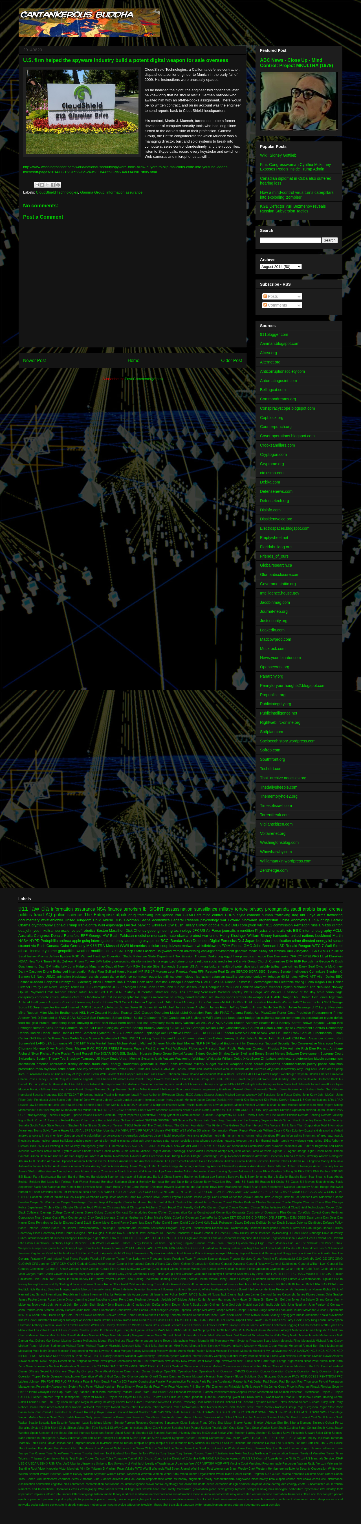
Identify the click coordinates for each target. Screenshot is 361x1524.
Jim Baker (267, 1299)
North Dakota (210, 1110)
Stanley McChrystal (204, 1432)
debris (210, 1484)
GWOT (71, 1263)
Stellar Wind (225, 1432)
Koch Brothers (103, 1320)
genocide (147, 1064)
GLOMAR (24, 1263)
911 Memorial (114, 1146)
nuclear (45, 1140)
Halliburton (47, 1279)
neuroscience (64, 930)
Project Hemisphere (67, 1397)
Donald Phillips (333, 1228)
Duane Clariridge (310, 1233)
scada (71, 1069)
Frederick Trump (114, 1258)
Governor (60, 1273)
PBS (340, 1110)
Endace (125, 1243)
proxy (148, 1140)
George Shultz (78, 1268)
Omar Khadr (132, 1371)
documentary (28, 920)
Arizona (244, 1166)
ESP (181, 1238)
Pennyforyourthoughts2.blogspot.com (292, 685)
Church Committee (271, 961)
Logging (292, 1325)
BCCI (165, 941)
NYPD (34, 941)
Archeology (186, 1166)
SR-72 (282, 1412)
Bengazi (94, 1181)
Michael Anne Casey (329, 1340)
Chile (220, 1028)
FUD (218, 1033)
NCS (321, 1350)
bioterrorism (304, 1058)
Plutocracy (196, 1048)
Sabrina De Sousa (190, 1120)
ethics (75, 1489)
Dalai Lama (314, 1217)
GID (320, 1002)
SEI (193, 1412)
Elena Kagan (315, 982)
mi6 (166, 976)
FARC (297, 1002)
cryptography (42, 925)
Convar (292, 1212)
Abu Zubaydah (298, 951)
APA (211, 1022)
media (252, 951)
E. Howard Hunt (59, 1084)
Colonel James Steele (78, 1212)
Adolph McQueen (229, 1151)
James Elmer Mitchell (158, 1007)
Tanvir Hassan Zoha (60, 1443)
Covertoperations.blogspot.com (287, 436)
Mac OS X (131, 1104)
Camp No (134, 1197)
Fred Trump (70, 1258)
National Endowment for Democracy (237, 1043)
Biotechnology (325, 1181)
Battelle (294, 1176)
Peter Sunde (144, 1386)
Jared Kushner (136, 1299)
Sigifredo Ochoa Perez (327, 1422)
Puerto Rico (160, 1397)
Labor (249, 1320)
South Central (307, 1427)
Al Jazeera (92, 1156)
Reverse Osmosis (170, 1402)
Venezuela (209, 992)
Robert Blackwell (83, 1407)
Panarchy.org (271, 676)
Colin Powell (135, 1079)
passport (36, 1499)
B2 (296, 1171)
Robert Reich (226, 1407)
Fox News (49, 987)
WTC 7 (318, 946)
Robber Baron (27, 1407)
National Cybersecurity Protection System (152, 1355)
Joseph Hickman (144, 1099)
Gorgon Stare (34, 1273)
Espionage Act (155, 1033)
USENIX (42, 1463)
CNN (117, 1002)
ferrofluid (121, 1489)
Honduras (50, 1094)
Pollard (97, 1115)
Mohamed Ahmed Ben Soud (307, 1345)
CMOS (220, 1192)
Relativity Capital (114, 1402)
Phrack (315, 1386)
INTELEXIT (71, 1094)
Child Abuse (103, 920)
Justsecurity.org (273, 620)
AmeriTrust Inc (128, 1161)
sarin (249, 1499)
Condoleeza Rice (195, 982)
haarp (238, 956)
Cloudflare (119, 1079)
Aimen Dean (38, 1156)
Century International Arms (193, 1202)
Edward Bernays (101, 1084)
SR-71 (273, 1412)
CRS (304, 1192)
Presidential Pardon (200, 1392)
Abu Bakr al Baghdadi (312, 1146)
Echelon (216, 1238)
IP (81, 1094)
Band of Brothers (79, 1176)
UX (93, 1130)
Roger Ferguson (307, 1407)
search (258, 1499)
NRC (107, 1110)
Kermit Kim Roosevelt (248, 1099)
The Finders (214, 1125)
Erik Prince (326, 1243)
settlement (285, 1499)
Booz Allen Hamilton (152, 982)
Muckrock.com (272, 648)
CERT (180, 1192)
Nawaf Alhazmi (333, 1355)
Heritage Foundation (252, 1279)
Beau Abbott (335, 1176)
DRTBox (283, 1217)
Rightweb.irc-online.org (280, 722)
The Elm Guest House (328, 1443)
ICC (60, 1094)
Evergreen (49, 1248)
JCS (115, 987)
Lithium (244, 1325)
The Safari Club (140, 1448)
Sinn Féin (91, 1427)
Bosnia (221, 1074)
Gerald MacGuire (128, 1268)
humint (44, 1022)
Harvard (167, 1038)
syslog (122, 1504)
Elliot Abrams (191, 1084)
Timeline (75, 1453)
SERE (119, 992)
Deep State (133, 951)
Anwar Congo (138, 1166)
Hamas (60, 1279)
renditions (179, 1499)
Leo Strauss (68, 1104)
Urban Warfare (184, 1463)
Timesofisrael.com (276, 805)
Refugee (74, 1402)
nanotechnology (181, 976)
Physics (261, 930)
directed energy (314, 941)
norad (189, 997)
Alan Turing (172, 1156)
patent (89, 1140)
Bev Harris (233, 1181)
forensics (193, 1135)
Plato (102, 1392)
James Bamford (261, 1294)
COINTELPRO (308, 956)
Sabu (206, 1120)
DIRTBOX (261, 1217)
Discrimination (202, 1228)
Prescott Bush (215, 1048)
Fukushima (310, 961)
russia (316, 925)
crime (296, 941)
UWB (66, 1463)
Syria (241, 915)
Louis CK (54, 1330)
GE (324, 1258)
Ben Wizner (80, 1181)
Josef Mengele (158, 1310)
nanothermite (221, 1494)
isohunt (66, 1494)
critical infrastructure (65, 997)
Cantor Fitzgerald (171, 1197)
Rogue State (327, 1407)
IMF (140, 971)
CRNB (296, 1192)
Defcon (301, 1079)
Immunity (98, 1289)
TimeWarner (61, 1453)
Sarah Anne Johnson (189, 1417)
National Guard (136, 1110)
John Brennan (264, 946)
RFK (201, 971)
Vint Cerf (85, 1468)
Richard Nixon (28, 1053)
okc (139, 1022)
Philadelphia (236, 1386)
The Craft (306, 1443)
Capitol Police (193, 1197)
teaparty (229, 1140)
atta (224, 1017)
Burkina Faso (87, 1192)
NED (339, 1350)
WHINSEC (172, 1130)
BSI (20, 1176)
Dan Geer (329, 1217)
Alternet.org (270, 362)
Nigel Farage (278, 1361)
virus (310, 1140)
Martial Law (210, 1104)
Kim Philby (271, 1099)
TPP (271, 1437)
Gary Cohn (173, 1263)
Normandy (41, 1366)
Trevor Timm (334, 1453)
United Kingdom (78, 920)
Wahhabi (199, 1058)
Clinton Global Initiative (265, 1207)
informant (309, 1135)
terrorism (132, 909)
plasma (125, 1140)
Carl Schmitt (220, 1197)
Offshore (61, 1371)
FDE (165, 1248)
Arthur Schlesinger (300, 1166)
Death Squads (286, 1222)
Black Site (40, 1186)
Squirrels (129, 1432)
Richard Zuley (318, 1402)
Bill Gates (292, 1181)
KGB (75, 956)
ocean (323, 1494)
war (223, 920)
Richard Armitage (330, 1048)
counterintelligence (132, 1484)
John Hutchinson (247, 1304)
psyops (148, 941)
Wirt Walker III (274, 992)
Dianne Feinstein (237, 982)
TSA (315, 920)
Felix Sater (284, 1084)
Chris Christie (64, 1207)
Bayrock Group (324, 1022)
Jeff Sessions (266, 1094)
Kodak (118, 1320)
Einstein (260, 1002)
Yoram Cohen (334, 1474)
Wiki (101, 925)
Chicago (175, 982)
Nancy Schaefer (113, 1355)
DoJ (241, 941)
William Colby (232, 1058)
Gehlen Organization (194, 1263)
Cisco (126, 1002)
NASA (23, 941)
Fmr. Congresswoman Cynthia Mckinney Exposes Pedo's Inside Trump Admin (295, 167)
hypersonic (312, 1489)
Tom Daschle (133, 1453)
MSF (235, 1330)
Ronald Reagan (298, 946)
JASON (85, 1007)
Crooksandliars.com (277, 445)
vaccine (189, 1022)
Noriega (39, 1048)
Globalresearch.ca (276, 565)
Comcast (122, 1212)
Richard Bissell (214, 1402)
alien (217, 1017)
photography (321, 930)
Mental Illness (106, 1043)
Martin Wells (273, 1335)
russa (241, 1499)
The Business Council (260, 1443)
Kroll (135, 1320)
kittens (76, 1494)
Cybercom (192, 1217)
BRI (340, 1171)
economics (161, 920)
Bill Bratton (262, 1181)
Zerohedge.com (274, 870)
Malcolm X (145, 1104)
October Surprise (280, 1110)
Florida (237, 946)
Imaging (65, 1289)
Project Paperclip (128, 1115)
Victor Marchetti (69, 1468)
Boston (97, 1002)
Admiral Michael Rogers (145, 1151)
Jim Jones (292, 1299)
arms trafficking (329, 915)
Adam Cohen (102, 1151)
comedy (253, 915)
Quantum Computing (217, 1397)
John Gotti (228, 1304)
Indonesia (153, 1289)
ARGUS (197, 1146)
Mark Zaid (232, 1335)
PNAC (224, 1012)
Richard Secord (298, 1402)
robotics (89, 930)
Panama (236, 1012)
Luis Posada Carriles (75, 1330)
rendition (247, 930)
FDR (172, 1248)
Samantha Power (113, 1417)
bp (258, 1017)
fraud (39, 914)
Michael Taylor (75, 1345)
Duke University (332, 1233)
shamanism (300, 1499)
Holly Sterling (60, 1284)
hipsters (240, 1489)
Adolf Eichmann (206, 1151)
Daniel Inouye (245, 1079)
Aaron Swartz (187, 1069)
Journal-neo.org (274, 611)
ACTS (136, 1146)
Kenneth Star (201, 1315)
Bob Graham (126, 982)
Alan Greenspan (153, 1156)
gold (35, 1022)
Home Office (112, 1284)
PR (69, 1381)
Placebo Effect (88, 1392)
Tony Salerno (184, 1453)
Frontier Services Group (245, 1258)
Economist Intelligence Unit (240, 1238)
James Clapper (204, 1094)
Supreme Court (331, 1053)
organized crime (172, 961)
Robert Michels (207, 1407)
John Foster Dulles (288, 1094)
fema (156, 961)
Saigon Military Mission (33, 1417)
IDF (82, 987)
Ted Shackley (70, 1058)
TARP (236, 1437)
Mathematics (328, 1335)
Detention (200, 941)
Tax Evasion (184, 956)
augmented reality (200, 1479)
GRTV (54, 1263)
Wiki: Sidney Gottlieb (278, 155)
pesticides (272, 1064)
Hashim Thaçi (124, 1279)
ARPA (208, 1146)
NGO (100, 1110)
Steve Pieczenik (293, 1432)
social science (40, 1504)
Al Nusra (106, 1156)
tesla (231, 961)
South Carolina (288, 1427)
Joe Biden (280, 1007)
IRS (147, 971)
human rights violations (260, 1135)
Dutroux (114, 1238)
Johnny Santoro (65, 1310)
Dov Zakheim (209, 1002)
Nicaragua (325, 1043)
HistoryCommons (39, 1284)
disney (73, 1064)
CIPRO (202, 1192)
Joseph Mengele (185, 1099)
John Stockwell (279, 1038)
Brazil (247, 1186)
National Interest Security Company (203, 1355)
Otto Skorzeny (266, 1376)
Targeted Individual (86, 1443)
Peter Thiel (160, 1386)
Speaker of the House (53, 1432)
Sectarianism (47, 1422)
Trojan (80, 1458)
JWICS (192, 1294)
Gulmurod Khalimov (236, 1273)
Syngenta (178, 1437)
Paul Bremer (155, 1048)
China (284, 920)
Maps (105, 1335)
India (56, 966)
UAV (99, 961)
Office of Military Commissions (221, 1366)
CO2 (245, 1192)
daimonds (190, 1484)
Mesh (275, 1340)
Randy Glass (254, 1115)
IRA (317, 1284)
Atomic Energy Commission (99, 1171)
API (188, 1146)
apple (76, 941)
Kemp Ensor (136, 1315)
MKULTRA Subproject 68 (199, 1330)
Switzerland (26, 1058)
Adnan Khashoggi (174, 1151)
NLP (199, 1043)
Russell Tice (91, 1053)
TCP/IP (246, 1437)
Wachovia (158, 1468)
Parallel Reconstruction (171, 1381)
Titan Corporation (308, 1125)
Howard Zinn (179, 1284)
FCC (158, 1248)
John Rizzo (156, 987)
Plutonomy (113, 1392)
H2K (274, 1273)
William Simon (116, 1474)
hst (109, 997)
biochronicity (260, 1479)
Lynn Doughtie (124, 1330)
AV (229, 1146)
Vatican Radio (306, 1463)
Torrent (209, 1453)
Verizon (321, 1463)
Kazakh (122, 1315)
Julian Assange (299, 1007)
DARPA (130, 925)
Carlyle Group (246, 961)
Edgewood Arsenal (283, 1238)
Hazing (139, 1279)
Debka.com (270, 482)
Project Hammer (42, 1397)
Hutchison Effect (249, 1284)
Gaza (84, 1038)
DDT (233, 1217)
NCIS (314, 1350)
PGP (21, 1115)
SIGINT (156, 909)
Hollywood (164, 951)
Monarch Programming (73, 1350)
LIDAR (202, 1320)
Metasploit (308, 1340)
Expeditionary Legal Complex (76, 1248)
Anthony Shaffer (258, 1022)
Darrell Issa (136, 1222)
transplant (175, 1504)
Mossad (112, 946)
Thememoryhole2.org (279, 796)
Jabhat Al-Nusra (209, 1294)
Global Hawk (215, 1268)
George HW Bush (103, 935)
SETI (200, 1412)
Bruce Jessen (236, 1074)
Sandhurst (153, 1417)
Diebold (23, 1084)
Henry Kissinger (233, 935)
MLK (120, 1104)
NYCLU (89, 1355)
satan (166, 1140)
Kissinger (59, 1320)
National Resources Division (304, 1355)
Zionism (106, 1479)
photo (77, 1499)
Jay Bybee (214, 1038)
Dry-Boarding (279, 1233)
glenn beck (216, 1489)
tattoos (131, 1504)
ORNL (152, 1366)
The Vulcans (272, 1125)
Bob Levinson (86, 1186)
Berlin (86, 1074)
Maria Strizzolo (164, 1335)
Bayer (303, 1176)
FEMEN (182, 1248)
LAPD (40, 1043)
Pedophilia (49, 941)
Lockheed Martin (329, 935)
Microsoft (128, 1345)
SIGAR (106, 1053)
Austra (178, 1171)
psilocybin (137, 1499)
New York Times (40, 961)
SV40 (315, 1412)
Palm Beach (102, 1381)
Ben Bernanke (277, 956)
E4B (73, 1084)
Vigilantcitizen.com (276, 824)
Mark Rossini (186, 1104)
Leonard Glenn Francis (186, 1325)
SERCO (242, 971)
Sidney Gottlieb (206, 1053)
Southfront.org (272, 759)
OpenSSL (170, 1371)
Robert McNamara (185, 1407)
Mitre (43, 1012)
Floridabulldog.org (276, 547)
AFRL (144, 1146)
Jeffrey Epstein (60, 956)
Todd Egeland (114, 1453)
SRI (174, 1120)
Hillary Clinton (195, 925)
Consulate (238, 1212)
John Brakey (116, 1304)
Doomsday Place (29, 1233)
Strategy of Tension (110, 1125)
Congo (148, 1079)
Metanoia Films (290, 1340)
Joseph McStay (226, 1310)
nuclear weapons (230, 1064)
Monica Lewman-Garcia (104, 1350)
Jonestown (124, 1310)
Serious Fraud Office (202, 1422)
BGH (301, 1171)
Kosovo (330, 1038)
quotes (157, 1140)
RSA (136, 966)
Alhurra (23, 1161)
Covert (158, 1079)
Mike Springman (162, 1345)
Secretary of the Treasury (243, 1120)
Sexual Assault (183, 1053)
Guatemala (109, 1038)
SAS (161, 1412)
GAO (318, 1258)
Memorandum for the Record (153, 1340)
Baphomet (190, 1176)
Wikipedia (213, 1058)
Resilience (150, 1402)
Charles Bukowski (331, 1074)
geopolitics (66, 951)
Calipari (80, 1197)
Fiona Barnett (320, 1084)
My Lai (270, 1350)
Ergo (261, 1243)
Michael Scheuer (152, 1043)
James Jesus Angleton (191, 1007)
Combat (110, 1212)
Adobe (191, 1151)
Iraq (295, 915)
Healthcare (152, 1279)
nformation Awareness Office (291, 1494)
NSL (83, 1012)
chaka (307, 1479)
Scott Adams (326, 1417)
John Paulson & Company (325, 1304)
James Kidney (305, 1294)
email (105, 1064)
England (189, 1243)
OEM (105, 1366)
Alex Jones (319, 997)
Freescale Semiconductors (211, 1258)
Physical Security (331, 1386)
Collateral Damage (39, 1212)
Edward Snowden (242, 920)
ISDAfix (333, 1284)
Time (49, 1453)
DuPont (294, 1233)
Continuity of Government (293, 1028)
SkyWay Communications (126, 1427)
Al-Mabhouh (121, 1156)
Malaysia (260, 987)
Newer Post (34, 360)
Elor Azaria (112, 1243)
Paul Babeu (270, 1381)
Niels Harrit (261, 1361)
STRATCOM (296, 1412)
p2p (330, 1494)
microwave (161, 997)
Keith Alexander (311, 1038)
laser (71, 1022)
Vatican (168, 1058)
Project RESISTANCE (137, 1397)
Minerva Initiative (232, 1345)
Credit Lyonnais (105, 1217)
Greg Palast (156, 1273)
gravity (229, 1489)
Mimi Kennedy (210, 1345)
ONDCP (246, 1110)
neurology (177, 997)
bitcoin (319, 1058)
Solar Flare (244, 1427)
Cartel (265, 1074)
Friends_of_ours (274, 556)
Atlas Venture (47, 1171)
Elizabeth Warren (279, 1002)
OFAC (114, 1366)
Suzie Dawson (161, 1437)
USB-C (22, 1463)
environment (225, 951)
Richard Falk (233, 1402)
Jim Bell (280, 1299)
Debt (293, 1079)
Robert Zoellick (264, 1407)
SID (218, 1412)
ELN (138, 1238)
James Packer (27, 1299)
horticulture (296, 1489)
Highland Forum (332, 1279)
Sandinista (168, 1417)
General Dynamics (233, 1263)
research (193, 1499)
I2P (278, 1284)
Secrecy (273, 971)
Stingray (183, 966)
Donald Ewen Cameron (78, 1033)
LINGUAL (213, 1320)
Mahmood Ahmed (303, 1330)
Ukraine (199, 1017)
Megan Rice (106, 1340)
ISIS (90, 987)
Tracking (248, 1453)
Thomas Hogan (299, 1448)
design (233, 1484)
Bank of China (162, 1176)
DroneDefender (260, 1233)
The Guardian (27, 1448)
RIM (257, 1397)
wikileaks (159, 925)
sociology (217, 1140)
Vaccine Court (239, 1463)
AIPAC (304, 976)
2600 (41, 1146)
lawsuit (338, 1135)
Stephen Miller (77, 1125)
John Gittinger (211, 1304)
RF (235, 1115)
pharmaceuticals (294, 1064)
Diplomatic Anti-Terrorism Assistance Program (146, 1228)
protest (195, 935)
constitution (26, 1064)
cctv (299, 1479)
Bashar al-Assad (30, 982)
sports (230, 997)
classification (26, 1484)
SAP (154, 1412)
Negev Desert (58, 1361)
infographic (126, 997)
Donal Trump (51, 1033)
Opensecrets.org (274, 667)
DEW (213, 982)
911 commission (279, 925)
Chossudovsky (236, 1028)
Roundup (90, 1412)
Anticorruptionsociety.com (282, 371)
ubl (302, 915)
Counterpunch (77, 1217)
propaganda (277, 909)
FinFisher (283, 1033)
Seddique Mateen (101, 1422)
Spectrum (97, 1432)
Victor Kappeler (48, 1468)
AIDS (152, 1146)
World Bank (171, 1474)
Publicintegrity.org (275, 704)
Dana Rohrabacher (40, 1222)
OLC (137, 1012)
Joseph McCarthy (203, 1310)
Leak (55, 1104)
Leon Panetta (178, 971)
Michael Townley (96, 1345)
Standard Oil (144, 1432)
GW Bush (175, 925)
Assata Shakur (28, 1171)
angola (33, 1135)
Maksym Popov (38, 1335)
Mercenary (222, 1340)
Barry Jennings (257, 1176)
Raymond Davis (42, 992)
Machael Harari (256, 1330)
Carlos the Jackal (240, 1197)
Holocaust (76, 1284)
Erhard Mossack (276, 1243)
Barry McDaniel (278, 1176)
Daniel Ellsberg (64, 1222)
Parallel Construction (141, 1381)
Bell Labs (47, 1181)
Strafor (92, 1125)
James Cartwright (283, 1294)
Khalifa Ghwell (27, 1320)
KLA (28, 1315)
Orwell (153, 1376)
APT (174, 1069)
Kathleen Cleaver (104, 1315)
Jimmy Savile (262, 1007)
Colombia (138, 1002)
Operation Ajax (188, 1371)
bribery (108, 961)
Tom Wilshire (150, 1453)
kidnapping (59, 1022)
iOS (322, 1489)
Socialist (177, 1427)
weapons (259, 997)
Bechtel (23, 1181)
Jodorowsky (39, 1304)
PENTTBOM (328, 1376)
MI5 (113, 1104)
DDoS (241, 1217)
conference (77, 1484)
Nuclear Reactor (120, 1012)
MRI (227, 1330)
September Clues (176, 1422)
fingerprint (134, 1489)
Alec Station (235, 1022)
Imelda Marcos (81, 1289)
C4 (118, 1192)
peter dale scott (246, 966)
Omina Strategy (152, 1371)
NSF (206, 1043)
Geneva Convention (31, 1268)
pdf (79, 930)
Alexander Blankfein (241, 1156)
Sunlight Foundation (115, 1437)
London (89, 1104)
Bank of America (54, 1074)
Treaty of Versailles (312, 1453)
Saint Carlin (57, 1417)
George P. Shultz (56, 1268)
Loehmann (279, 1325)
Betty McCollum (214, 1181)
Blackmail (54, 1186)
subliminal (110, 1069)
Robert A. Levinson (47, 1120)
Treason (294, 1453)
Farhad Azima (264, 1248)
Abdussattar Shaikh (209, 1069)
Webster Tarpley (230, 992)
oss (145, 1022)
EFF (84, 935)
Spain (34, 1432)
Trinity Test (68, 1458)
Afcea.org (268, 353)
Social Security (333, 1120)
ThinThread (280, 1448)
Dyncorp (103, 1033)
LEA (49, 1043)
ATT (313, 976)
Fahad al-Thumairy (218, 1248)
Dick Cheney (136, 930)
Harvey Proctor (104, 1279)
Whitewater (335, 1468)
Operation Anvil (209, 1371)
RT (263, 1397)
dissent (158, 1135)
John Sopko (57, 1099)
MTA (242, 1330)
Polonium (110, 1115)
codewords (43, 1484)
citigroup (69, 1135)
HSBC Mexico (306, 1273)
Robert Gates (120, 1407)
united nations (302, 935)
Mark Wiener (216, 1335)
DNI (225, 1079)
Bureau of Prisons (66, 1192)
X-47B (276, 1474)
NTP (75, 1355)
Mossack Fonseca (227, 1350)
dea (21, 930)
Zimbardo (86, 1479)
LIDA (193, 1320)
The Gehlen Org (234, 1125)
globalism (206, 1135)
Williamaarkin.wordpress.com (285, 861)
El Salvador (145, 1084)
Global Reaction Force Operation (246, 1268)
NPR (42, 1355)
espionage (114, 925)
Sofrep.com (270, 750)
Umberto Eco (104, 1463)
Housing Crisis (151, 1284)
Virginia (159, 1130)
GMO (248, 946)
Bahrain (62, 1176)
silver (313, 1499)
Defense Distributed (309, 1222)
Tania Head (38, 1443)
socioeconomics (250, 976)
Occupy (147, 1012)
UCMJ (210, 1458)
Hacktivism (25, 1279)
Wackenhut (183, 1058)
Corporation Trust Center (34, 1217)
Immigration (102, 987)
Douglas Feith (83, 1233)
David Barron (171, 1222)
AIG (204, 1022)
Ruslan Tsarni (71, 1053)
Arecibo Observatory (224, 1166)
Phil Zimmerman (217, 1386)
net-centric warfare (249, 1494)
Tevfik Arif (140, 1125)
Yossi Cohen (26, 1479)
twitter (199, 1504)
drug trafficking (140, 915)
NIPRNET (24, 1355)
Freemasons (322, 1033)
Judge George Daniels (211, 1099)
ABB (128, 1146)
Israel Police (169, 1294)
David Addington (186, 1002)
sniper (330, 1499)
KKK (231, 1099)
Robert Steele (245, 1407)
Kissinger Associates (79, 1320)
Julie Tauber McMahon (301, 1310)
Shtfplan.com (271, 731)
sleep (321, 1499)
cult (181, 1484)
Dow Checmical (149, 1233)
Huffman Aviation (199, 1284)
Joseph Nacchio (247, 1310)
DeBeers (249, 1222)
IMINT (310, 1284)
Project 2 (327, 1392)
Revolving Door (193, 1402)
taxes (170, 1022)
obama (182, 935)
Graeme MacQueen (80, 1273)
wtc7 (261, 925)
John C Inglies (134, 1304)
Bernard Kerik (43, 1028)
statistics (95, 1069)
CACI (249, 1074)
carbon (290, 1479)
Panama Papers (132, 1048)
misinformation (182, 1494)
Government (296, 1089)
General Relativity (258, 1263)
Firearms (309, 1002)
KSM (295, 1038)
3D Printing (52, 1146)
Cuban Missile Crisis (157, 1217)
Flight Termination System (143, 1253)
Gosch (49, 1273)
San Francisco (100, 1017)
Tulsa (109, 1458)
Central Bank (166, 1202)
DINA (219, 1079)
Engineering (174, 1243)
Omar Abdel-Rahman (109, 1371)
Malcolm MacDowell (62, 1335)
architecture (285, 1058)
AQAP (220, 1022)
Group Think (173, 1273)
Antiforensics (61, 1166)
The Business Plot (288, 1443)
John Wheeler (93, 1099)
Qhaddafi (196, 1397)
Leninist (165, 1325)
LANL (170, 1320)
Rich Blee (308, 1048)
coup (164, 946)
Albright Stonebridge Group (209, 1156)
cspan (104, 976)
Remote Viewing (332, 1115)
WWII (124, 946)
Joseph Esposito (180, 1310)
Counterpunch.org (276, 426)
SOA (115, 1053)
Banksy (284, 1022)
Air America (55, 1156)
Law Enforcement (40, 1104)
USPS (86, 1130)
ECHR (124, 1238)
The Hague (45, 1448)
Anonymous (300, 920)
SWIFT (324, 1412)
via (292, 1140)
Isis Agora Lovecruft (140, 1294)
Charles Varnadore (268, 1202)
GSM (63, 1263)
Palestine (140, 956)
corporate (42, 997)
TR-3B (280, 1437)
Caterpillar (115, 1202)
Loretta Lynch (328, 1325)
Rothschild (105, 1120)
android (23, 1135)
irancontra (281, 935)
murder (95, 1022)
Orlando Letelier (137, 1376)
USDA (32, 1463)
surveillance (205, 909)
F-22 (125, 1248)
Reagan (211, 971)
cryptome (49, 951)
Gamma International (130, 1263)
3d (198, 1022)
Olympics (88, 1371)
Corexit (316, 1212)
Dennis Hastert (29, 1033)
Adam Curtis (120, 1151)
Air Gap (69, 1156)
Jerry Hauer (240, 1299)
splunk (62, 1504)
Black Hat (142, 1074)
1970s (140, 1069)
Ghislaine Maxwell (231, 1089)
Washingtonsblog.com (279, 842)
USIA (78, 1130)
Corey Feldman (332, 1212)
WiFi (209, 1017)
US (248, 1458)
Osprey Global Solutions (240, 1376)
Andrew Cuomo (234, 1161)
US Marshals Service (320, 1458)
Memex (239, 1104)
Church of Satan (260, 1028)
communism (334, 1058)
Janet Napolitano (99, 1299)
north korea (127, 1022)
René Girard (134, 1402)
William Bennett (28, 1474)
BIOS (308, 1171)
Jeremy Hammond (219, 1299)
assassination (179, 909)
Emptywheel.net (274, 537)
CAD (124, 1192)
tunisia (285, 1140)
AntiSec (47, 1166)
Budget (324, 1186)
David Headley (279, 1079)
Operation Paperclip (204, 1012)
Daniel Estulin (83, 1222)
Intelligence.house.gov (279, 593)
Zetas (75, 1479)
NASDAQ (303, 1350)
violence (300, 1140)
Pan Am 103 (119, 1381)
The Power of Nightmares (112, 1448)
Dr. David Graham (201, 1233)
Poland (87, 1115)
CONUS (255, 1192)
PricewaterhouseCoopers (230, 1392)
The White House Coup (237, 1448)
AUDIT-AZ (219, 1146)
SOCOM (83, 1017)
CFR (293, 956)
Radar (270, 1397)
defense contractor (134, 976)
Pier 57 (23, 1392)
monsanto (159, 935)
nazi (105, 1022)
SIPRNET (164, 1120)
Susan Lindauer (140, 1437)
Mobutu (283, 1345)
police (59, 914)
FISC (240, 1084)
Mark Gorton (183, 1335)
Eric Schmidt (309, 1243)
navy (233, 1494)
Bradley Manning (156, 1028)
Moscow (162, 1350)
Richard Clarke (66, 992)
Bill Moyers (307, 1181)
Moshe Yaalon (196, 1350)
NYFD (98, 1355)
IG (289, 1284)
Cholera (49, 1207)
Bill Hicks (96, 1028)
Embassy (207, 1084)
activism (118, 1479)
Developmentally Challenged (96, 1228)
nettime (267, 1494)
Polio (153, 1392)
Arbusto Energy (168, 1166)
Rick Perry (336, 1402)
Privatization (311, 1392)
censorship (122, 961)
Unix (117, 1130)
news (113, 1022)
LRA (331, 1099)
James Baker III (130, 1007)
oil (232, 966)
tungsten (188, 1504)
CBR (141, 1192)
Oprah (321, 1110)
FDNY (232, 1084)
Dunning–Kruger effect (92, 1238)
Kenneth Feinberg (157, 1315)
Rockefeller (49, 1017)
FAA (132, 1248)
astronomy (180, 1479)
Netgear (81, 1361)
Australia (25, 935)
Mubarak (246, 1350)
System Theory (47, 1058)
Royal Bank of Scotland (112, 1412)
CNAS (230, 1192)
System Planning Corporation (205, 1437)
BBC (339, 976)
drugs (325, 920)
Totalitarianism (224, 1453)
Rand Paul (46, 1402)
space (338, 941)
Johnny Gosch (112, 1099)
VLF (146, 1130)
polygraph (137, 1140)
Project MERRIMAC (94, 1397)
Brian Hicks (259, 1186)
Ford (180, 1253)
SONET (263, 1412)
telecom (241, 1140)
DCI (212, 1079)
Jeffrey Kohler (197, 1299)
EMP (145, 1238)
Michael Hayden (280, 987)
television (147, 1504)
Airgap (80, 1156)
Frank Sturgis (85, 1089)
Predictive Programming (314, 1012)
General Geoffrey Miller (131, 1089)
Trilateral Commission (45, 1458)
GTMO (323, 951)
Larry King (310, 1320)
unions (227, 1504)
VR (151, 1130)
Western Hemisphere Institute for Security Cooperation (291, 1468)
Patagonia (239, 1381)
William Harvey (72, 1474)
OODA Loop (260, 1110)
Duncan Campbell (65, 1238)
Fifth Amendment (307, 1248)
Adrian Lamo (250, 1151)
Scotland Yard (308, 1417)
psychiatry (157, 1022)
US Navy (37, 976)
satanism (218, 976)
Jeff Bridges (179, 1299)
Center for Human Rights (140, 1202)
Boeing (138, 1028)
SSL (123, 1053)
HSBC (133, 1038)
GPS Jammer (41, 1263)
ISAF (324, 1284)
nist (196, 976)
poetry (311, 1064)
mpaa (35, 1140)
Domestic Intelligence (264, 1228)
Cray (91, 1217)
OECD (97, 1366)
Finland (64, 1253)
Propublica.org (272, 695)
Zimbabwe (268, 1058)
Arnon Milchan (277, 1166)
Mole (36, 1350)
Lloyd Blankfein (331, 956)
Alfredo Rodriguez (331, 1156)
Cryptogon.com (273, 454)
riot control (207, 1499)
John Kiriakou (78, 966)
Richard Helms (277, 1402)
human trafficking (276, 915)
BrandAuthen (234, 1186)
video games (251, 1504)
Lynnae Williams (146, 1330)
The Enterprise (99, 914)
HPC (292, 1273)
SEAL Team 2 (181, 1412)
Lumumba (60, 1043)
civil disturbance (332, 1479)
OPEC (143, 1366)
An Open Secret (175, 1161)
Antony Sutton (100, 1166)
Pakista (77, 1381)
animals (44, 1135)
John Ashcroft (57, 1304)
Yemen (178, 951)
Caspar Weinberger (74, 1202)
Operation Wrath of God (97, 1376)
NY (81, 1355)
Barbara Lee (207, 1176)
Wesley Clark (247, 1468)
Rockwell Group (285, 1407)
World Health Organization (197, 1474)
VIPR (138, 1130)
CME (211, 1192)
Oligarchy (74, 1371)
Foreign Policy (193, 1253)
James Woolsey (246, 1094)
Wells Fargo (253, 992)
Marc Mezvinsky (120, 1335)
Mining (338, 1104)
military (226, 909)
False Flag (96, 971)
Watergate (256, 1130)
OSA (160, 1366)
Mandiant (95, 1335)
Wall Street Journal (177, 1468)
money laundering (127, 941)
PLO (64, 1381)
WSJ (183, 1130)
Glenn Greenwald (256, 1089)
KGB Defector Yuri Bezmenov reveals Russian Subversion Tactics (293, 208)
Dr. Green (220, 1233)
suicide (264, 966)
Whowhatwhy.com (276, 851)
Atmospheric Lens (68, 1171)
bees (231, 1017)
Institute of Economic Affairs (192, 1289)
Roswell (78, 1412)
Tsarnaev (87, 1058)
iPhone (280, 1135)
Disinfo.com (270, 510)
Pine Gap (56, 1392)
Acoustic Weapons (30, 1151)
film (103, 997)
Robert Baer (63, 1407)
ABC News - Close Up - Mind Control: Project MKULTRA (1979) (296, 62)
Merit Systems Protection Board (251, 1340)
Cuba (64, 946)
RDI (243, 1397)
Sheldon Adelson (265, 1422)
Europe (36, 1248)
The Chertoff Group (160, 1125)
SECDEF (151, 1120)
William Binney (259, 935)
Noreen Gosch (191, 1110)
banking (144, 925)
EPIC (174, 1238)
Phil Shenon (197, 1386)
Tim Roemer (37, 1453)
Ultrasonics (87, 1463)
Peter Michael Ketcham (101, 1386)
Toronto (199, 1453)
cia (45, 908)
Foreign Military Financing (47, 1089)
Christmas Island (118, 1207)
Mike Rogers (325, 1104)
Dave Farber (153, 1222)
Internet (73, 1007)
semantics (271, 1499)
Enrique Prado (205, 1243)
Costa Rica (59, 1217)
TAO (228, 1437)
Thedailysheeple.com (278, 787)
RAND (35, 1017)
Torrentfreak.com (275, 815)
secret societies (181, 1140)
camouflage (334, 992)
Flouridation (168, 1253)
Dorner (69, 1233)
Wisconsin (133, 1474)
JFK (196, 930)
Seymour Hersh (271, 1120)
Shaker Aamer (243, 1422)
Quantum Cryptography (216, 1115)
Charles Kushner (244, 1202)
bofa (272, 1479)
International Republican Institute (67, 1294)
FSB (210, 1033)
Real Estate (226, 971)
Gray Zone (125, 1273)
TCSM (256, 1437)
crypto (328, 1017)
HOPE (122, 1038)
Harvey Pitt (86, 1279)
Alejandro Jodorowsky (281, 1069)
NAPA (292, 1350)
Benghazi (107, 1181)
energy (116, 1064)
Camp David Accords (113, 1197)
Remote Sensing (309, 1115)
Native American (157, 1110)
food (21, 1022)
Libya (311, 915)
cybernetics (130, 1135)
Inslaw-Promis (37, 956)
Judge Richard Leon (272, 1310)
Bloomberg (83, 1002)
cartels (93, 976)
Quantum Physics (266, 1048)
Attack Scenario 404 (131, 1171)
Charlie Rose (26, 1079)
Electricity (56, 1243)
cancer (280, 1017)
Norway (337, 987)
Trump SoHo (42, 1130)
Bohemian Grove (178, 1074)
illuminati (161, 1064)
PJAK (50, 1381)
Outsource (284, 1376)
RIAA (250, 1397)
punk (148, 1499)
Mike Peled (142, 1345)
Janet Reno (118, 1299)
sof (270, 951)
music (225, 925)
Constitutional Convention (214, 1212)
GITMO (189, 915)
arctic (168, 1479)
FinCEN (325, 1248)
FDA (203, 1033)
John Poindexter (37, 1099)
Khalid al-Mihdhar (331, 1315)
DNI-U (273, 1217)
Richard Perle (50, 1053)
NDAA (22, 961)
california (267, 1017)
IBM (48, 966)
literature (185, 1064)
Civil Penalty (185, 1207)
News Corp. (213, 1361)
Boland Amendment (203, 1074)
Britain (108, 1002)
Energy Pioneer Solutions (149, 1243)
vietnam (280, 951)
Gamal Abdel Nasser (102, 1263)
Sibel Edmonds (164, 966)
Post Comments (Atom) (144, 379)
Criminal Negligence (130, 1217)
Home (134, 360)
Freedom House (160, 1258)
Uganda (109, 1130)
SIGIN (226, 1412)
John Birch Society (94, 1304)
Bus (100, 1192)
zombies (274, 1504)
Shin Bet (283, 1422)
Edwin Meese (133, 1033)
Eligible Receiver (75, 1243)
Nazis (326, 925)
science (74, 914)
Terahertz (181, 1443)
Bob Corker (68, 1186)
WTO (138, 1468)
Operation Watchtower (65, 1376)
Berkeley (145, 1181)
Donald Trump (65, 925)
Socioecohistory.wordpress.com (288, 741)
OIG (229, 1110)
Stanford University (178, 1432)
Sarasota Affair (214, 1417)
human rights (235, 1135)
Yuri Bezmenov (47, 1479)
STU (308, 1412)
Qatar (186, 1397)
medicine (142, 935)
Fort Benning (267, 1253)
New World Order (192, 1361)
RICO (242, 1115)
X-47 (268, 1474)
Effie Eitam (25, 1243)
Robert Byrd (103, 1407)
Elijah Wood (96, 1243)
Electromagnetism (264, 982)
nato (172, 935)
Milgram (195, 1345)
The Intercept (254, 1125)
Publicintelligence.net (278, 713)
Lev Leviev (208, 1325)
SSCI (262, 971)
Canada (53, 946)
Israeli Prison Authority (145, 1094)
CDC (155, 1192)
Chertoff (52, 1079)
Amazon (79, 1161)
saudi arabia (302, 909)
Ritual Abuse (88, 992)
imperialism (25, 1494)
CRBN (185, 1028)
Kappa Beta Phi (67, 1315)
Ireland (200, 1038)
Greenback (140, 1273)
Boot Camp (132, 1186)
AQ (49, 914)
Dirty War (185, 1228)
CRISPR (284, 1192)
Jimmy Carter (324, 1299)
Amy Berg (303, 1069)
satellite (231, 976)
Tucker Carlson (95, 1458)
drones (336, 909)
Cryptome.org (272, 464)
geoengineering (160, 930)
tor (157, 941)
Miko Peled (181, 1345)
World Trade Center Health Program (240, 1474)
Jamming (81, 1299)
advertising (192, 951)
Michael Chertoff (255, 1104)
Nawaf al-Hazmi (28, 1361)
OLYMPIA (131, 1366)
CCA (148, 1192)
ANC (177, 1146)
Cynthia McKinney (329, 966)
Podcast (127, 1392)
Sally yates (93, 1417)
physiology (89, 1499)
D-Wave (224, 1217)
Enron (220, 1243)
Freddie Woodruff (90, 1258)
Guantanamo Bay (31, 966)
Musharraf (89, 1110)
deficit (338, 1017)
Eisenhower (41, 1243)
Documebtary (239, 1228)
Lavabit (23, 1104)
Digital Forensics (223, 941)
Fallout (236, 1248)
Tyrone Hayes (60, 1130)
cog (220, 956)
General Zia (335, 1263)
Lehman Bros (150, 1325)
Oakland (177, 1366)
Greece (94, 1038)
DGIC (250, 1217)
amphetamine (155, 1479)
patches (79, 1140)
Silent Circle (58, 1427)
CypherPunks (208, 1217)
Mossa (210, 1350)
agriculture (212, 966)
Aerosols (265, 1151)
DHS (118, 920)
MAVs (161, 1330)
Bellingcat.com (273, 389)
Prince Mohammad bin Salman (268, 1392)
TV (294, 1437)
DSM (293, 1217)
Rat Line (270, 1115)
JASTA (183, 1294)
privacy (256, 909)
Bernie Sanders (66, 1028)
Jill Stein (254, 1299)
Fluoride (23, 1089)
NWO (122, 1110)
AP (183, 1146)
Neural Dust (141, 1361)
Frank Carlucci (301, 1033)
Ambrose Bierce (96, 1161)
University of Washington (158, 1463)
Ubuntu (75, 1463)
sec (210, 997)
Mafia (91, 1043)
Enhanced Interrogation (70, 971)
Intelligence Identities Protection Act (271, 1289)
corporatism (314, 1017)
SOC (240, 1412)
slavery (220, 997)
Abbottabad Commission (248, 1146)
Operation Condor (258, 1371)
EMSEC (116, 1033)
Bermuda (158, 1181)
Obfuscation (191, 1366)
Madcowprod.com (275, 639)
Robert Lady (89, 1120)
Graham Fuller (315, 1089)
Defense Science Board (43, 1228)
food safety (168, 1489)
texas (122, 1069)
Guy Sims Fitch (260, 1273)
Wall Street (334, 946)
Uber (99, 1130)
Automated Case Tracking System (215, 1171)
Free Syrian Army (137, 1258)
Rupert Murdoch (139, 1412)
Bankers (178, 1176)
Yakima (286, 1474)
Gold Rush (312, 1268)
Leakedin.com (272, 630)
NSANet (65, 1355)
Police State (141, 1392)
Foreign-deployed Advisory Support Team (231, 1253)
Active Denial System (58, 1151)
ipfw (58, 1494)
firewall (146, 1489)
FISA (313, 951)
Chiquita (64, 1079)
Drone (47, 971)
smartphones (201, 1140)
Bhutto (83, 1028)
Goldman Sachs (137, 920)
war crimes (290, 966)
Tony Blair (177, 992)
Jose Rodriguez (209, 987)
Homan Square (93, 1284)
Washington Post (202, 1468)
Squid (119, 1432)
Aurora (168, 1171)
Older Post (231, 360)
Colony (98, 1212)
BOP (334, 1171)
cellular (153, 946)
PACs (295, 1376)
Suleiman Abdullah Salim (84, 1437)
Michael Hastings (93, 956)
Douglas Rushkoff (104, 1233)
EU (251, 1002)
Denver (71, 1228)
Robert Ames (46, 1407)
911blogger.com (274, 334)
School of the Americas (250, 1417)
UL (72, 1130)
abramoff (324, 1130)
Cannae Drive (151, 1197)
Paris (202, 1381)
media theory (112, 1494)
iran (178, 915)
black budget (246, 1017)
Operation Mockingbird (171, 1012)
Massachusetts (308, 1335)
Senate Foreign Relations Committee (138, 1422)
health (225, 966)
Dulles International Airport (35, 1238)
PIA (43, 1381)
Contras (319, 1028)
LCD (186, 1320)
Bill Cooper (127, 1074)
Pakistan (127, 935)
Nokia (30, 1366)
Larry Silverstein (331, 1007)
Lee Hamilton (243, 987)
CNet (238, 1192)
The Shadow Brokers (207, 1448)
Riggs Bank (26, 1120)
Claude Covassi (239, 1207)
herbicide (219, 1135)
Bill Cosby (278, 1181)
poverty (111, 1499)
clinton (337, 925)
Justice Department (330, 1310)
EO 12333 (156, 1238)
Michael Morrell (277, 1104)
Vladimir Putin (115, 1468)
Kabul (36, 1315)
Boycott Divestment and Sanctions (186, 1186)
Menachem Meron (185, 1340)
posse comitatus (330, 1064)
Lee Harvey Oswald (113, 1325)
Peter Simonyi (126, 1386)
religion (202, 961)
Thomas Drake (206, 956)
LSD (281, 946)
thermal (266, 1140)
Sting (327, 1432)
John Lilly (280, 1304)
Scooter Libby (276, 1417)
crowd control (154, 1484)
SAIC (62, 1017)
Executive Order (178, 1033)
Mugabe (55, 1110)
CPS (264, 1192)
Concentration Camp (182, 1212)
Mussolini (259, 1350)
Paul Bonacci (287, 1381)
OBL (223, 1110)
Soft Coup (229, 1427)
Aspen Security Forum (328, 1166)
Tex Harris (212, 1443)
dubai (266, 1484)
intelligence (164, 915)
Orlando (331, 1110)
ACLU (338, 930)
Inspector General (54, 1007)
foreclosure (184, 1489)
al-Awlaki (337, 1130)
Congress (42, 935)
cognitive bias (60, 1484)
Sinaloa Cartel (229, 1053)
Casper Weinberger (283, 1074)
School (229, 1417)
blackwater (80, 976)
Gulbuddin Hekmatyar (208, 1273)
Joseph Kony (164, 1099)
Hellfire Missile (208, 1279)
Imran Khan (112, 1289)
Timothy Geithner (93, 1453)
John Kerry (309, 1094)
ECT (132, 1238)
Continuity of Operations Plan (266, 1212)
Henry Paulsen (228, 1279)
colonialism (94, 1135)
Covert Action (172, 1079)
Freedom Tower (182, 1258)
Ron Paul (34, 1412)
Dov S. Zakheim (127, 1233)
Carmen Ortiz (261, 1197)
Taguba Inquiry (306, 1437)
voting (318, 1140)
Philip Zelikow (63, 961)
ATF (270, 997)
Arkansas (36, 1074)
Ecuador (264, 1238)
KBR (21, 1315)
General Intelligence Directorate (169, 1089)
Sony (274, 1427)
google (213, 925)
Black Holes (158, 1074)
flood (156, 1489)
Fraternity (36, 1258)
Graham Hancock (105, 1273)
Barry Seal (306, 966)
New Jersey (172, 1361)
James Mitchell (225, 1094)
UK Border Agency (227, 1458)
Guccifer (187, 1273)
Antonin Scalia (80, 1166)
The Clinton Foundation (189, 1125)
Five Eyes (336, 1084)
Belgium (34, 1181)
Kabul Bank (48, 1315)
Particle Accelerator (219, 1381)
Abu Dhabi (336, 1146)
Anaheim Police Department (205, 1161)
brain (320, 992)
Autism (188, 1171)
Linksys (234, 1325)
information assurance (124, 192)
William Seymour (94, 1474)
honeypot (281, 1489)
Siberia (294, 1422)
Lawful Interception (330, 1320)
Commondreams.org (278, 399)
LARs (178, 1320)
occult (315, 1494)
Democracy (334, 1028)
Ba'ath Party (32, 1176)
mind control (212, 915)
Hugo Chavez (184, 1038)
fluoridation (131, 1064)
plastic (101, 1499)
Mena (192, 971)
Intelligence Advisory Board (229, 1289)
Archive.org (202, 1166)
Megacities (226, 1104)
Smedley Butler (312, 1120)
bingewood (243, 1479)
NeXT (44, 1361)
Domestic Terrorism (292, 1228)
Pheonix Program (58, 1115)
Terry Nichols (196, 1443)
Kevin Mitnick (251, 1315)
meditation (142, 1494)
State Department (161, 956)
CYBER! (23, 1197)
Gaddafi (82, 1263)
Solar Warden (261, 1427)
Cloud (286, 1207)
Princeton (296, 1392)
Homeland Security (30, 1094)
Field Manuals (301, 1084)
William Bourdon (50, 1474)
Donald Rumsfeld (65, 935)
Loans (253, 1325)
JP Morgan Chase (133, 987)
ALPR (161, 1146)
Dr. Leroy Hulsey (238, 1233)
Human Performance (224, 1284)
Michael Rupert (28, 1345)
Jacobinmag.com (275, 602)
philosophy (65, 1499)
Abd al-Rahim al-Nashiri (281, 1146)
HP (287, 1273)
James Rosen (47, 1299)
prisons (191, 961)
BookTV (118, 1186)
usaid (131, 1069)
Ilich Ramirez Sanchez (44, 1289)
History (22, 1284)
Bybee (108, 1192)
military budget (205, 1064)
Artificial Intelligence (32, 1002)
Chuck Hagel (167, 1207)
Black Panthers (104, 982)
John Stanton (45, 1310)
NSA (101, 909)
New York (125, 966)
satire (62, 1069)
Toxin (238, 1453)
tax (138, 1504)
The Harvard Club (65, 1448)
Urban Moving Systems (136, 1058)
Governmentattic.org (278, 584)
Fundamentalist (285, 1258)
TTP (288, 1437)
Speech (109, 1432)
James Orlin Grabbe (329, 1294)
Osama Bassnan (170, 1376)
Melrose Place (124, 1340)
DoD (235, 925)
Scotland (292, 1417)
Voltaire (130, 1468)
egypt (228, 956)
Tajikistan (324, 1437)
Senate (146, 966)
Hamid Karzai (127, 971)
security (82, 1069)
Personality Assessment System (57, 1386)
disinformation (141, 961)
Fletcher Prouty (29, 987)
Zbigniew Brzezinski (305, 1130)
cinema (34, 951)
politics (25, 914)
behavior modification (273, 941)
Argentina (336, 997)
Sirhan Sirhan (123, 1017)
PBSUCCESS (309, 1376)
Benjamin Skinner (126, 1181)
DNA (289, 961)
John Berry (74, 1304)
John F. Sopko (191, 1304)
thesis (158, 1504)
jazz (330, 1135)
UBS (189, 1017)
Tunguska (120, 1458)
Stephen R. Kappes (269, 1432)
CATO (133, 1192)
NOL (35, 1355)
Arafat (153, 1166)
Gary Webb (70, 1038)
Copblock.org (271, 417)
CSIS (330, 1192)
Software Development (302, 1053)
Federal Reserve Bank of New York (249, 1033)
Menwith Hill (206, 1340)
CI (194, 1192)
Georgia (94, 1268)
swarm (112, 1504)
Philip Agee (252, 1386)
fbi (145, 909)
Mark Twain (199, 1335)
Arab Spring (335, 1069)
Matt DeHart (37, 1340)
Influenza (167, 1289)
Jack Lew (243, 1294)
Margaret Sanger (143, 1335)
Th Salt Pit (226, 1443)
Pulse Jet (175, 1397)
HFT (280, 1273)
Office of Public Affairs (256, 1366)
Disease (217, 1228)
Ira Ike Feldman (115, 1294)
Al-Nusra (135, 1156)
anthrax (65, 941)
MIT (83, 1043)
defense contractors (51, 1064)
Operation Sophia (331, 1371)
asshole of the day (301, 992)
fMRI (101, 1489)
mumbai (206, 1494)
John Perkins (27, 1310)
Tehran (128, 1443)
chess (316, 1479)
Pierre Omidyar (39, 1392)
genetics (241, 951)
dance (114, 976)
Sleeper (166, 1427)
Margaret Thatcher (165, 1104)
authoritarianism (224, 1479)
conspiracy (26, 997)
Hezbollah (273, 1279)
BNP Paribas (321, 1171)
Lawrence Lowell (66, 1325)
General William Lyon (312, 1263)
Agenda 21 (279, 1151)
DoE (227, 1228)
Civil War (200, 1207)
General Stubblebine (283, 1263)
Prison (79, 961)
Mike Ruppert (28, 1012)
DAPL (169, 1002)
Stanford (158, 1432)
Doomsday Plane (52, 1233)
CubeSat (178, 1217)
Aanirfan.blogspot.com (279, 343)
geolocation (200, 1489)
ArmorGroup (258, 1166)
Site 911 (103, 1427)
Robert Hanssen (140, 1407)
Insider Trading (104, 1094)
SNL (233, 1412)
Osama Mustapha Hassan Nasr (202, 1376)
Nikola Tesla (328, 1361)
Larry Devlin (294, 1320)
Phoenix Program (298, 1386)
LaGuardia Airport (232, 1320)
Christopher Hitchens (144, 1207)
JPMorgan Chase (173, 1094)
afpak (121, 914)
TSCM (128, 1125)
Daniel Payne (120, 1222)
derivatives (146, 1135)
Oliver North (55, 1048)
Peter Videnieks (178, 1386)
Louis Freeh (103, 1104)
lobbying (82, 1022)
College (58, 1212)
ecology (292, 1484)
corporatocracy (112, 1135)
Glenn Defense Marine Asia (188, 1268)
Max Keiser (53, 1340)
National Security (277, 1043)
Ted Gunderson (173, 1017)
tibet (165, 1504)
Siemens (305, 1422)
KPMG (227, 987)
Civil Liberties (103, 1079)
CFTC (189, 1192)
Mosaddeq (149, 1350)
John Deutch (173, 1304)
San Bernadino (135, 1417)
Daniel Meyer (101, 1222)
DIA (220, 982)
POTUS (101, 1048)
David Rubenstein (222, 1222)
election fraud (89, 1064)
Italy (64, 966)
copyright (208, 951)
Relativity (96, 1402)
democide (221, 1484)
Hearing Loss (168, 1279)
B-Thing (288, 1171)
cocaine (81, 1135)
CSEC (322, 1192)
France (70, 1089)
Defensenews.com (276, 491)
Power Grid (165, 1392)
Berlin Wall (98, 1074)
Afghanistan (268, 920)
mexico (261, 956)
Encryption (221, 1084)
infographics (294, 1135)
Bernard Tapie (174, 1181)
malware (188, 946)
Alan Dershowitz (234, 1069)
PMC (90, 1048)
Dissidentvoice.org (276, 519)
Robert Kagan (70, 1120)
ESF (86, 1084)
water (264, 1504)
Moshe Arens (177, 1350)
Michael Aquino (128, 1043)
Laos (282, 1320)
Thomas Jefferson (322, 1448)
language (88, 1494)
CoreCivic (304, 1212)
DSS (232, 1079)
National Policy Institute (242, 1355)
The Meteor (86, 1448)
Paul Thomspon (307, 1381)
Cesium (217, 1202)
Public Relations (240, 1048)
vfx (33, 946)
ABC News (152, 1069)
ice (115, 997)
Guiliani (110, 971)
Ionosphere (122, 1094)
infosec (50, 1494)
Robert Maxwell (161, 1407)
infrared (321, 1135)
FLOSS (192, 1248)
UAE (202, 1458)
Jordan (127, 1099)
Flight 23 (119, 1253)
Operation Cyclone (283, 1371)
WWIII (147, 1468)
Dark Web (262, 1079)
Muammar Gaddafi (103, 966)
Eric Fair (294, 1243)
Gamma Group (92, 192)
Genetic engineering (204, 1089)
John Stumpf (74, 1099)
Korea (127, 1320)
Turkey (90, 961)
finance (115, 909)
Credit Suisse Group (195, 1079)
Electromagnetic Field (168, 1084)
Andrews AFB (298, 1161)
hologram (253, 1489)
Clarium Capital (217, 1207)
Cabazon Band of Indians (46, 1197)
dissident (244, 1484)
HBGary (34, 1007)
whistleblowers (209, 946)
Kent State (218, 1315)
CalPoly (69, 1197)
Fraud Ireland (53, 1258)
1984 (33, 1146)
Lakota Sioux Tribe (266, 1320)
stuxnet (24, 946)
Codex (330, 1207)
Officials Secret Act (41, 1371)
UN (243, 1458)
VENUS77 (128, 1130)
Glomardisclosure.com (279, 574)
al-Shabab (138, 1479)
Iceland (89, 1094)
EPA (167, 1238)
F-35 (195, 1033)
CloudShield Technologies (57, 192)
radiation (201, 997)
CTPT (339, 1192)
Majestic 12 (323, 1330)
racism (205, 976)
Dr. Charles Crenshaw (174, 1233)
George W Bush (331, 961)
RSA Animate (290, 1048)
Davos (239, 1222)
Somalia (23, 1125)
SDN (168, 1412)
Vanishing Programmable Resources (272, 1463)
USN (52, 1463)
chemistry (56, 1135)
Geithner (214, 1263)
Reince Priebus (287, 1115)
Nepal (72, 1361)
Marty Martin (290, 1335)
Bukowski (336, 1186)
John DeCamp (154, 1304)
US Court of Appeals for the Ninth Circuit (278, 1458)
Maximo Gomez (71, 1340)
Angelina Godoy (319, 1161)
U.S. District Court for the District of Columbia (168, 1458)
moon (196, 1494)
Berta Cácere (194, 1181)
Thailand (240, 1443)
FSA (201, 1248)
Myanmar (281, 1350)
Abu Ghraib (302, 997)
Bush (41, 946)
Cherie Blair (323, 1202)
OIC (121, 1366)
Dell (62, 1228)
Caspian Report (97, 1202)
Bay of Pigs (74, 1074)
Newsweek (229, 1361)
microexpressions (160, 1494)
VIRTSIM (208, 1463)
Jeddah (166, 1299)
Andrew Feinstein (257, 1161)
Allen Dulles (326, 976)
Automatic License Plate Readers (260, 1171)
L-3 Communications (313, 1099)
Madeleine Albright (279, 1330)
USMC (50, 976)
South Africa (38, 1125)
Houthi (166, 1284)
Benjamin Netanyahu (59, 982)
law (34, 908)
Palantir (88, 1381)
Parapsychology (36, 1115)
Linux (79, 1104)
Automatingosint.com (278, 380)
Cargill (207, 1197)
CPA (257, 1074)
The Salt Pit (160, 1448)
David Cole (187, 1222)
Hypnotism (268, 1284)
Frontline (268, 1258)
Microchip (115, 1345)
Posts (270, 296)
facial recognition (175, 1135)
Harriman (72, 1279)
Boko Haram (104, 1186)
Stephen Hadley (244, 1432)
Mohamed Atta (304, 987)
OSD (167, 1366)
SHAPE (210, 1412)
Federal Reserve (185, 920)
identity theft (334, 1489)
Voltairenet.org (272, 833)
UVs (59, 1463)
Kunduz (144, 1320)
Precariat (180, 1392)
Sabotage (336, 1412)
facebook (93, 997)
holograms (267, 1489)
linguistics (24, 1140)
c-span (280, 1479)
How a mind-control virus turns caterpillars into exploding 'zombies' (297, 194)
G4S (32, 1038)
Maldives (82, 1335)
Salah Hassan (76, 1417)
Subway (62, 1437)
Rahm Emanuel (285, 1397)
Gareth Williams (49, 1038)
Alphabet (67, 1161)
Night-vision (295, 1361)
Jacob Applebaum (105, 1007)
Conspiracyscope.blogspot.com (287, 408)
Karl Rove (85, 1315)
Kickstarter (45, 1320)
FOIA (226, 946)
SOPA (253, 971)
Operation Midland (304, 1110)
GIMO (339, 1258)
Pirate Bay (71, 1392)
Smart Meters (275, 1053)
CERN (175, 1028)
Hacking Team (149, 1038)
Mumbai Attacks (71, 1110)
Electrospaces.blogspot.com (284, 528)
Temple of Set (165, 1443)
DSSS (302, 1217)
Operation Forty (307, 1371)
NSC (114, 1110)
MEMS (177, 1330)
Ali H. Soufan (37, 1161)
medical (248, 956)
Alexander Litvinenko (269, 1156)
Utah (158, 1058)
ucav (178, 1022)
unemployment (213, 1504)
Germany (77, 946)
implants (39, 1494)
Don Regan (314, 1228)
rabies (157, 1499)
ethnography (88, 1489)
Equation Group (246, 1243)
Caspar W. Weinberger (45, 1202)
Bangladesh (99, 1176)
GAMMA (308, 1258)
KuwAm (284, 1099)
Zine (97, 1479)
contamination (94, 1484)
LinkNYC (222, 1325)
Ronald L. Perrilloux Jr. (57, 1412)
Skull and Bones (252, 1053)
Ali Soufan (54, 1161)
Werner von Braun (225, 1468)
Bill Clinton (302, 930)
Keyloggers (288, 1315)
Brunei (315, 1186)
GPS (327, 1002)
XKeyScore (251, 1058)
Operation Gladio (119, 956)
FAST (150, 1248)
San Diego (218, 1120)
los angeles (143, 997)
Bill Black (247, 1181)
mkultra (47, 930)
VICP (198, 1463)
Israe (157, 1294)
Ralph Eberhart (28, 1402)
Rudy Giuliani (122, 1120)
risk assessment (226, 1499)
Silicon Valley (75, 1427)
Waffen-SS (194, 1130)
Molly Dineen (48, 1350)
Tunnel (132, 1458)
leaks (173, 1064)
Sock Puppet (192, 1427)
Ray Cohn (61, 1402)
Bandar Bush (181, 941)
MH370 (74, 1043)
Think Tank (289, 1125)
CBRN (230, 915)
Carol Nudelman (321, 1197)
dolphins (256, 1484)
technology (182, 930)
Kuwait (294, 1099)
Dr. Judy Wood (38, 1084)
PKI (57, 1381)
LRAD (339, 1099)
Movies (189, 1043)
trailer (275, 1140)
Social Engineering (147, 1017)
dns (83, 997)
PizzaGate (268, 1012)
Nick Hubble (245, 1361)
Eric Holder (334, 982)
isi (330, 941)
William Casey (272, 1130)
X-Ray (287, 1130)
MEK (169, 1330)
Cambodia (92, 1197)
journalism (230, 930)
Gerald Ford (108, 1268)
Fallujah (250, 1084)
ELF (80, 1084)
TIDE (264, 1437)
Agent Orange (297, 1151)
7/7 (114, 951)
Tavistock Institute (111, 1443)
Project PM (115, 1397)
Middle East (174, 1043)
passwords (50, 1499)
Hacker (338, 1273)
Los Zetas (40, 1330)
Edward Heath (305, 1238)
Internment (97, 1294)
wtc (289, 930)
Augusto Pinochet (61, 1002)
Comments (275, 305)
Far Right (248, 1248)
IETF (284, 1284)
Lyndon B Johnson (102, 1330)
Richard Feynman (254, 1402)
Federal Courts (285, 1248)
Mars (199, 1104)
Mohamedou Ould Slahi (33, 1110)
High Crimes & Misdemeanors (300, 1279)
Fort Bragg (284, 1253)
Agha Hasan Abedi (319, 1151)
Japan (250, 941)
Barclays (221, 1176)
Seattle (33, 1422)
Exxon (117, 1248)
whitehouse (271, 976)
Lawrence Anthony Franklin (36, 1325)
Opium (23, 992)
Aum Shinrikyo (154, 1171)
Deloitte (312, 1079)
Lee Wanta (133, 1325)
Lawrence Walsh (88, 1325)
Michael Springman (52, 1345)
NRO (56, 1355)
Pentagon (302, 925)
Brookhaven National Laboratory (288, 1186)
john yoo (32, 930)
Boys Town (217, 1186)
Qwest (236, 1397)
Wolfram (146, 1474)
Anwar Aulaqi (119, 1166)
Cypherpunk (155, 1002)
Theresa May (263, 1448)
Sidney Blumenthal (139, 992)
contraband (112, 1484)
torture (241, 909)
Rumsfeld (138, 1120)
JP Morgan (159, 971)
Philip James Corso (273, 1386)
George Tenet (68, 987)
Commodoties (138, 1212)
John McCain (326, 1094)
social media (218, 961)
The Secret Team (180, 1448)
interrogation (101, 941)
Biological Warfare (117, 1028)
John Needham (297, 1304)
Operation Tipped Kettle (34, 1376)
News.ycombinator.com (280, 657)
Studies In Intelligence (41, 1437)
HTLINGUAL (324, 1273)
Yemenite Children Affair (308, 1474)
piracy (263, 951)
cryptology (171, 1484)
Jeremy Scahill (234, 1038)
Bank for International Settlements (130, 1176)
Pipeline (76, 1115)
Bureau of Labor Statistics (35, 1192)
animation (63, 976)
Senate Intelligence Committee (302, 971)
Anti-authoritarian (29, 1166)
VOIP (218, 1463)
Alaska (185, 1156)
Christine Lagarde (81, 1079)
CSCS (313, 1192)
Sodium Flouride (212, 1427)
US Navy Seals (107, 1058)
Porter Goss (286, 1012)
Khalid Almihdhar (307, 1315)
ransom (167, 1499)
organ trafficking (61, 1140)
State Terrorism (57, 1125)
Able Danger (283, 997)
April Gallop (318, 1069)
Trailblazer (261, 1453)
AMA (169, 1146)
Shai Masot (224, 1422)
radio (39, 1069)
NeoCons (323, 987)
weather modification (94, 951)
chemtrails (277, 930)
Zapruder (64, 1479)
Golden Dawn (278, 1089)
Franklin (326, 1253)
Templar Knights (144, 1443)
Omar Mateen (75, 1048)
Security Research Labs (73, 1422)
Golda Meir (328, 1268)
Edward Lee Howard (329, 1238)
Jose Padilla (140, 1310)
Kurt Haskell (158, 1320)
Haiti (36, 1279)
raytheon (50, 1069)
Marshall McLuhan (252, 1335)
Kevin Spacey (270, 1315)
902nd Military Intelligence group (82, 1146)
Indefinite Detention (133, 1289)
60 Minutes (289, 976)
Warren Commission (215, 1130)
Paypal (323, 1381)
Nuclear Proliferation (62, 1366)
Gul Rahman (334, 1089)
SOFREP (251, 1412)
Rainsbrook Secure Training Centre (319, 1397)
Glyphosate (277, 1268)
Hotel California (131, 1284)
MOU (220, 1330)
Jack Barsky (229, 1294)
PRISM (114, 1048)
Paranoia (193, 1381)
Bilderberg (84, 982)
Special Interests (79, 1432)
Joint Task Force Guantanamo (96, 1310)
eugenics (155, 976)
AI (161, 1069)
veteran (238, 1504)
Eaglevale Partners (197, 1238)
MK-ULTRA (95, 946)
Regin (85, 1402)
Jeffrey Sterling (240, 1007)
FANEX (140, 1248)
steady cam (75, 1504)
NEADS (330, 1350)
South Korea (325, 1427)
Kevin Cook (234, 1315)
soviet (54, 1504)
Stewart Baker (314, 1432)
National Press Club (272, 1355)
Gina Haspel (161, 1268)
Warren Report (238, 1130)
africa (22, 951)
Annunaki (337, 1161)
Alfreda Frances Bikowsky (301, 1156)
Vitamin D (98, 1468)
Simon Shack (292, 1120)
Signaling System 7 (30, 1427)
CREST (273, 1192)
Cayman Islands (307, 1074)
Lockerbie (265, 1325)
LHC (314, 1007)
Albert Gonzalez (255, 1069)
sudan (103, 1504)
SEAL (71, 1017)
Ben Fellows (63, 1181)
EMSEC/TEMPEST (234, 1002)
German (146, 1268)
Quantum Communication (184, 1115)
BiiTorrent (113, 1074)
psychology (210, 920)
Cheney (41, 1079)
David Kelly (202, 1222)
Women (158, 1474)
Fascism (149, 951)
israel (322, 909)
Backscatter (48, 1176)
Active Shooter (83, 1151)
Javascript (153, 1299)
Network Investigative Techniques (110, 1361)
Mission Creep (267, 1345)
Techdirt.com (271, 768)
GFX (331, 1258)
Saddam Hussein (139, 1053)
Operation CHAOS (232, 1371)
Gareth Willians (155, 1263)
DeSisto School (266, 1222)
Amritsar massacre (151, 1161)
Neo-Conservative (303, 1043)
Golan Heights (295, 1268)
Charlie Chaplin (291, 1202)
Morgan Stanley (131, 1350)
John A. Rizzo (256, 1038)
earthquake (279, 1484)
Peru (82, 1386)
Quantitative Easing (153, 1115)
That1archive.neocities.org (283, 778)
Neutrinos (175, 1110)
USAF (339, 1458)
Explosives (104, 1248)
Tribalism (24, 1458)
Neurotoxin (156, 1361)
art (199, 915)
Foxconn (297, 1253)
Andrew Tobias (279, 1161)
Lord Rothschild (308, 1325)
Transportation (278, 1453)
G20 (299, 1258)
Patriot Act (251, 1012)
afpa (127, 1479)
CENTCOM (167, 1192)
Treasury (193, 992)
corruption (248, 925)
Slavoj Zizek (152, 1427)
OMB (236, 1110)
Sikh (47, 1427)
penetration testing (106, 1140)
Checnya (308, 1202)
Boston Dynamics (151, 1186)
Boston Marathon (110, 930)
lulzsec (175, 946)
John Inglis (266, 1304)
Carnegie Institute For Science (290, 1197)
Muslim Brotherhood (63, 1012)
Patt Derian (254, 1381)
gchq (86, 941)
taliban (275, 966)
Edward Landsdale (125, 1084)
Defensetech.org (274, 500)
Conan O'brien (158, 1212)
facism (109, 1489)
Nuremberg (84, 1366)
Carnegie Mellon (203, 1028)
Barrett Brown (302, 1022)
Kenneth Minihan (181, 1315)
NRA (49, 1355)
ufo (249, 997)
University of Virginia (127, 1463)
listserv (99, 1494)
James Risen (218, 1007)
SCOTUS (106, 992)
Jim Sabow (307, 1299)
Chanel (227, 1202)
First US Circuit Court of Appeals (91, 1253)
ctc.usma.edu (271, 473)
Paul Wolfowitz (177, 1048)
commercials (295, 1017)
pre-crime (124, 1499)
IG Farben (298, 1284)
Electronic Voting (291, 982)
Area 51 (23, 1074)
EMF (297, 961)
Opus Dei (120, 1376)
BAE (120, 951)
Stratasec (162, 992)
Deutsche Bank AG (330, 1079)
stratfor (241, 997)
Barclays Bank (237, 1176)
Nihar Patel (311, 1361)
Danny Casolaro (30, 971)
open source (254, 1064)
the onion (254, 1140)
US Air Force (210, 930)
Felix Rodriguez (266, 1084)
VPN (226, 1463)
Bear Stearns (317, 1176)
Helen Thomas (187, 1279)
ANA (167, 1069)
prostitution (26, 1069)
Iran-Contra (87, 925)
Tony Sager (167, 1453)
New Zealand (97, 1012)
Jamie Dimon (65, 1299)
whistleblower (52, 920)
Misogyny (250, 1345)
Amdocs (113, 1161)
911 (23, 908)
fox (28, 1022)
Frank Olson (312, 1253)
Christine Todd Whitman (90, 1207)
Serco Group (162, 1053)
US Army (196, 966)
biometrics (138, 946)
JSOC (189, 1094)
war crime (210, 935)
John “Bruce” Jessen (181, 987)
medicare (128, 1494)
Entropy (230, 1243)
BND (274, 1022)
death (202, 1484)
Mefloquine (90, 1340)
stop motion (91, 1504)
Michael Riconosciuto (302, 1104)
